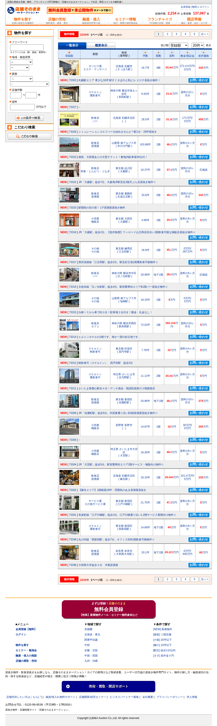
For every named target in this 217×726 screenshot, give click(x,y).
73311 (72, 388)
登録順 (69, 54)
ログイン (204, 6)
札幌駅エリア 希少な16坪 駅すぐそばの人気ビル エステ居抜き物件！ (119, 80)
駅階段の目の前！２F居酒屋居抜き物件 (101, 207)
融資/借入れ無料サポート (60, 697)
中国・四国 (91, 655)
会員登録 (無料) (189, 6)
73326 (72, 131)
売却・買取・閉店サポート (108, 686)
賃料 (172, 54)
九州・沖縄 (91, 660)
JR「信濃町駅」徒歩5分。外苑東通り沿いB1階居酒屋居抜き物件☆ (118, 413)
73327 (72, 107)
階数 (158, 54)
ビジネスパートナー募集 (124, 697)
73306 (72, 413)
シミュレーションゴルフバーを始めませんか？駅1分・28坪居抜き (117, 131)
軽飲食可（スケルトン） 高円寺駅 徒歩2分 (105, 362)
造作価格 (203, 54)
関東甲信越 (91, 639)
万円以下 (41, 106)
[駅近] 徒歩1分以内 (164, 650)
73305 (72, 439)
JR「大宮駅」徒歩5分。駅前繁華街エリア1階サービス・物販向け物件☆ (121, 464)
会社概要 (147, 697)
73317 (72, 262)
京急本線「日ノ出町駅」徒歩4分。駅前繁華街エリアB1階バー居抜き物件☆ (123, 286)
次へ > (204, 34)
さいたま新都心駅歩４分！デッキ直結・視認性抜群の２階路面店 (116, 388)
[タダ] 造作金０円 (163, 655)
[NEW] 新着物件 (162, 629)
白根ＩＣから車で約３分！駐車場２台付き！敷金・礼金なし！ (115, 312)
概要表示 (101, 45)
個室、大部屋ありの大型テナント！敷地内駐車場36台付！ (112, 157)
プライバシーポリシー (170, 697)
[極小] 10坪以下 (162, 645)
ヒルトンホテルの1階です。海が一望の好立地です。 (109, 336)
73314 (72, 336)
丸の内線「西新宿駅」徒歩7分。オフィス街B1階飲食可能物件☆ (116, 539)
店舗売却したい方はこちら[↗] (24, 697)
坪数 (145, 54)
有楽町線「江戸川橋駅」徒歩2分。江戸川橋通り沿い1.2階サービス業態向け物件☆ (127, 514)
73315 (72, 312)
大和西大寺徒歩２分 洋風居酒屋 (98, 565)
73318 (72, 232)
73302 (72, 490)
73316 (72, 286)
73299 (72, 539)
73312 (72, 362)
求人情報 (192, 697)
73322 (72, 182)
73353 (72, 80)
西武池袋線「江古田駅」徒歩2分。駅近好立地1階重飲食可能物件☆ (118, 262)
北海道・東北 (92, 634)
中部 (87, 645)
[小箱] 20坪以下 (162, 639)
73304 (72, 464)
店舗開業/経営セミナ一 (92, 697)
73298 (72, 565)
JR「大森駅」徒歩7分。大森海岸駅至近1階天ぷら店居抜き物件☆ (117, 182)
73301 (72, 514)
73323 (72, 157)
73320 (72, 207)
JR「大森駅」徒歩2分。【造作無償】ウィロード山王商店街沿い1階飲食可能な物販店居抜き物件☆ (136, 232)
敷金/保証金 (187, 54)
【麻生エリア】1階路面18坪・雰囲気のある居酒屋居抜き (112, 490)
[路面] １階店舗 (162, 634)
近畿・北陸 (91, 650)
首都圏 (88, 629)
